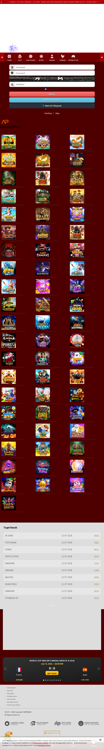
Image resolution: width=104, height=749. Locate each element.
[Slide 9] (58, 680)
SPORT (41, 60)
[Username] (55, 67)
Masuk (52, 94)
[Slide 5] (51, 680)
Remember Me (52, 89)
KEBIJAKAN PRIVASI (12, 702)
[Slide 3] (47, 680)
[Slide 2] (45, 680)
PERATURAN (10, 693)
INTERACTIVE (73, 60)
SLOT (20, 60)
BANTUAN (10, 690)
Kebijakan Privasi (44, 745)
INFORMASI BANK (12, 696)
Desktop (48, 113)
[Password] (55, 73)
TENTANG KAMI (11, 687)
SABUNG (63, 60)
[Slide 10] (60, 680)
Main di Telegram (52, 106)
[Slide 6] (52, 680)
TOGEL (9, 60)
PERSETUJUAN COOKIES (13, 705)
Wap (57, 113)
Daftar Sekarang (52, 100)
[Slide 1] (43, 680)
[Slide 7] (54, 680)
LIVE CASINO (30, 60)
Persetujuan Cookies (40, 743)
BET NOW (52, 673)
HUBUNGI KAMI (11, 699)
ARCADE (52, 60)
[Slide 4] (49, 680)
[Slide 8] (56, 680)
